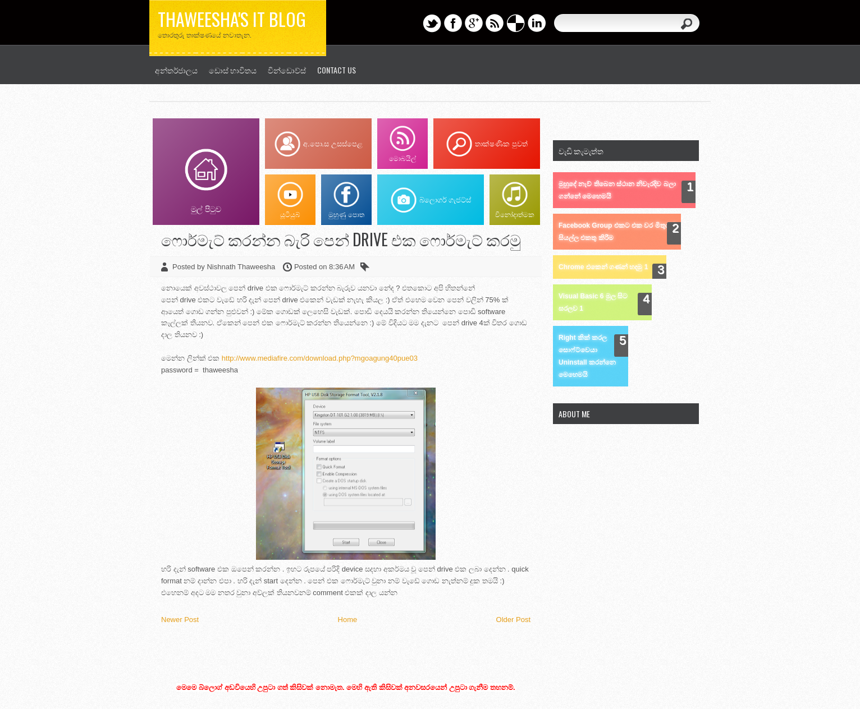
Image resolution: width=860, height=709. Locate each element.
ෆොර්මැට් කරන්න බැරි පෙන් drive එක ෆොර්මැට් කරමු (341, 239)
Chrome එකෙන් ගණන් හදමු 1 (603, 267)
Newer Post (180, 619)
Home (348, 619)
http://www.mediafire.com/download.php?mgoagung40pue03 (320, 358)
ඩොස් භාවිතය (233, 70)
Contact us (336, 70)
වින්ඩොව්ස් (287, 70)
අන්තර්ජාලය (176, 70)
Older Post (513, 619)
